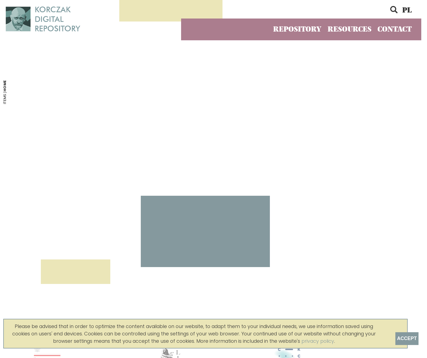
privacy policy (317, 341)
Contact (394, 29)
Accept (407, 338)
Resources (349, 29)
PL (407, 10)
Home (5, 86)
